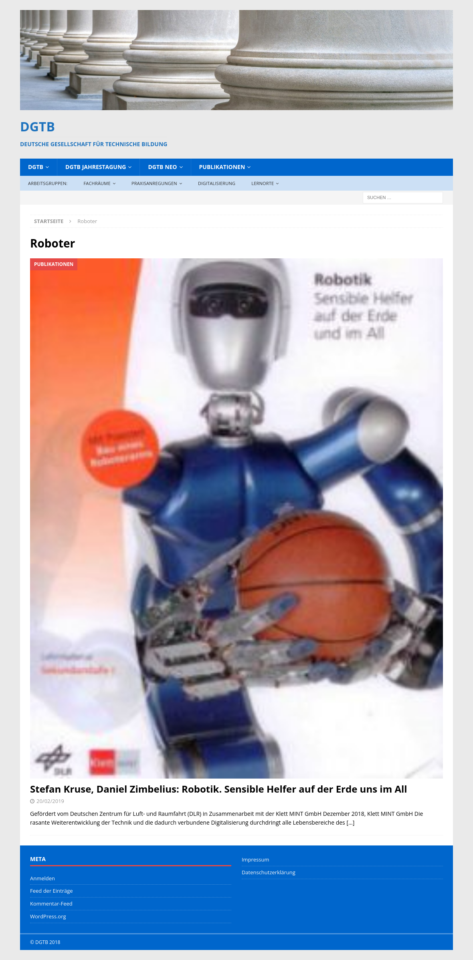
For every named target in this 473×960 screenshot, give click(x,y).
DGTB (35, 167)
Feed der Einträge (51, 890)
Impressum (255, 859)
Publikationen (222, 167)
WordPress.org (48, 916)
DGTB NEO (162, 167)
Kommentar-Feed (51, 903)
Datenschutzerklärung (268, 872)
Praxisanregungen (154, 183)
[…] (350, 822)
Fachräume (96, 183)
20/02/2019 (50, 801)
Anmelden (42, 878)
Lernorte (262, 183)
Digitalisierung (216, 183)
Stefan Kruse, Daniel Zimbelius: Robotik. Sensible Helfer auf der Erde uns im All (218, 788)
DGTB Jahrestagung (95, 167)
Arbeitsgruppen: (47, 183)
